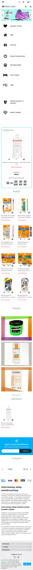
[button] (29, 2)
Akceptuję (27, 564)
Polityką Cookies (4, 561)
